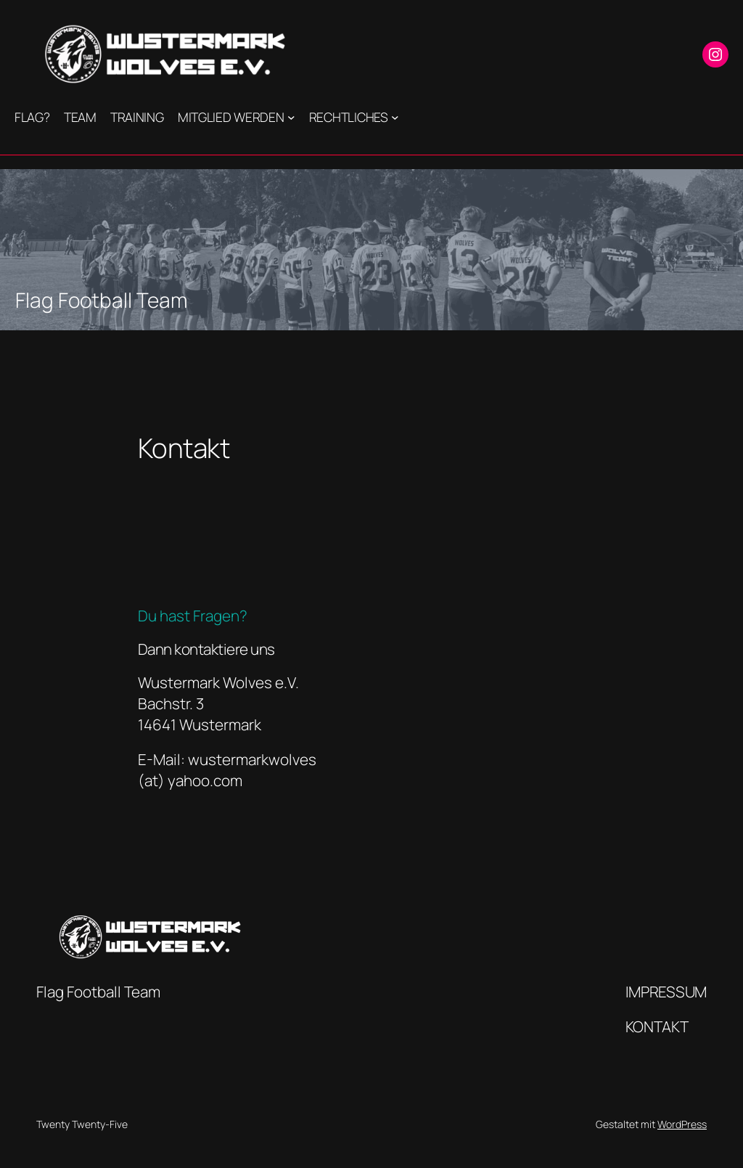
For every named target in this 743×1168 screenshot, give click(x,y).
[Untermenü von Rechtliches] (395, 117)
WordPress (682, 1124)
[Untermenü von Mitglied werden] (291, 117)
